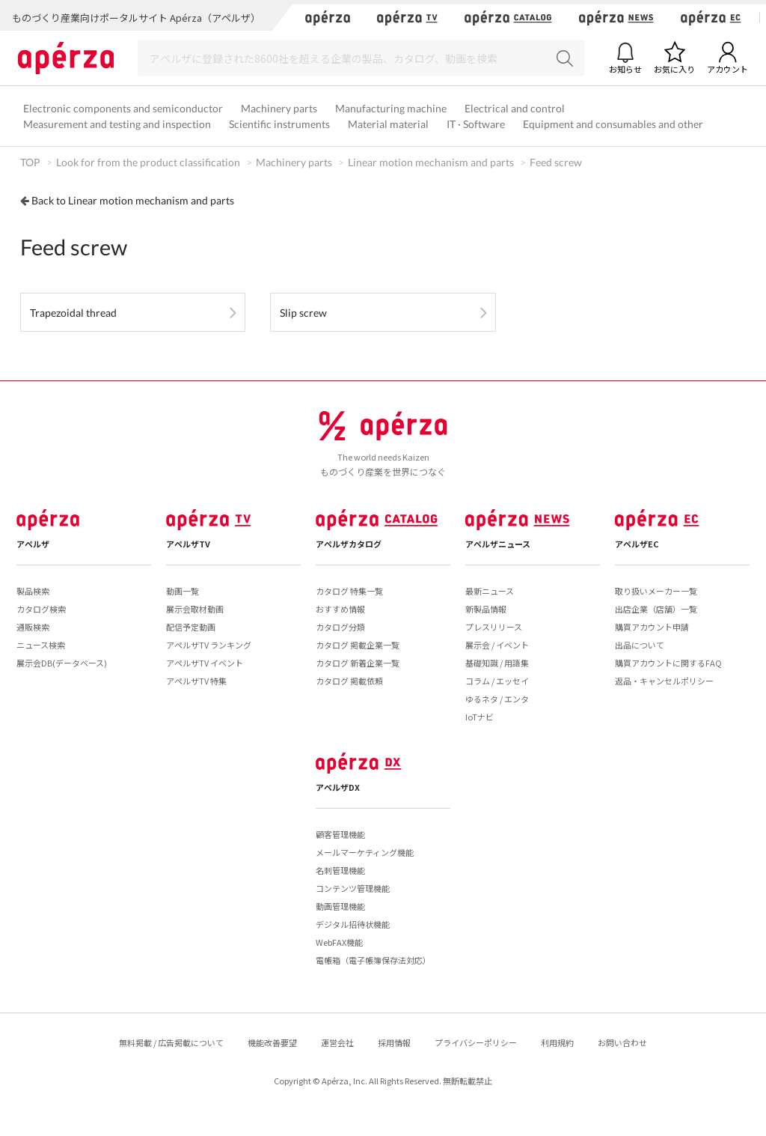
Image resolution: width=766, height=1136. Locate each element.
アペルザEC (637, 544)
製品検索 (32, 591)
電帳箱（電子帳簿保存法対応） (373, 960)
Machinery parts (279, 108)
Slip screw (303, 312)
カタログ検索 (41, 609)
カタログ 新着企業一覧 (357, 663)
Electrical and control (515, 108)
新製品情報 (485, 609)
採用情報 (394, 1042)
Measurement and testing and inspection (117, 124)
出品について (639, 645)
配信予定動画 (190, 627)
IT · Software (476, 124)
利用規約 (557, 1042)
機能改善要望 (272, 1042)
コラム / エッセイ (497, 681)
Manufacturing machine (391, 108)
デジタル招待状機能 (353, 924)
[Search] (361, 58)
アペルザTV (188, 544)
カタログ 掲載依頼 (349, 681)
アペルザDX (338, 787)
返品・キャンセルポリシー (664, 681)
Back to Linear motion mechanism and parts (132, 200)
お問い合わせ (622, 1042)
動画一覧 (182, 591)
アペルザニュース (497, 544)
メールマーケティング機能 (365, 852)
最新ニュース (489, 591)
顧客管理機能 (340, 834)
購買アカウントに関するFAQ (668, 663)
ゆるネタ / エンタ (497, 699)
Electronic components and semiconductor (123, 108)
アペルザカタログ (349, 544)
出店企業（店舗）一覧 (656, 609)
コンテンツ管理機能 (353, 888)
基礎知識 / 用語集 (497, 663)
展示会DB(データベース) (61, 663)
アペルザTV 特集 (196, 681)
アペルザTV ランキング (208, 645)
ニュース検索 (40, 645)
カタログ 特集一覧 (349, 591)
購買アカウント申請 (652, 627)
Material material (388, 124)
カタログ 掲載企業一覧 (357, 645)
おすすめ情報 (340, 609)
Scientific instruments (279, 124)
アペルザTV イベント (204, 663)
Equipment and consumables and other (613, 124)
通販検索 (32, 627)
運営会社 (337, 1042)
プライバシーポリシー (476, 1042)
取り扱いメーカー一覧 (656, 591)
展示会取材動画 (195, 609)
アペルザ (32, 544)
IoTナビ (479, 717)
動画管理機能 (340, 906)
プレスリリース (493, 627)
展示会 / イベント (497, 645)
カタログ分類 (340, 627)
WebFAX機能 (339, 942)
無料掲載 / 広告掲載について (171, 1042)
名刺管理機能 (340, 870)
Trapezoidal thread (73, 312)
